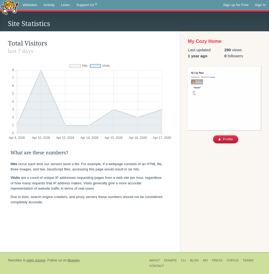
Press (217, 260)
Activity (49, 5)
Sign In (260, 5)
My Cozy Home (204, 41)
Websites (30, 5)
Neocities (15, 260)
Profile (226, 139)
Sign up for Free (236, 5)
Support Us (86, 5)
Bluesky (74, 260)
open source (36, 260)
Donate (170, 260)
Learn (65, 5)
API (205, 260)
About (154, 260)
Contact (156, 266)
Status (233, 260)
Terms (248, 260)
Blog (194, 260)
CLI (183, 260)
